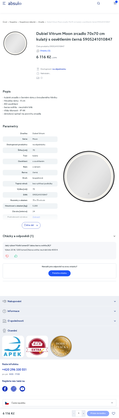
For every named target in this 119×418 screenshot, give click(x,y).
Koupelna (13, 22)
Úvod (5, 22)
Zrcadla (41, 22)
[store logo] (14, 3)
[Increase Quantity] (83, 413)
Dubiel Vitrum (39, 133)
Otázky (45, 51)
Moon (35, 139)
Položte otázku (59, 273)
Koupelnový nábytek (28, 22)
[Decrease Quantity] (73, 413)
